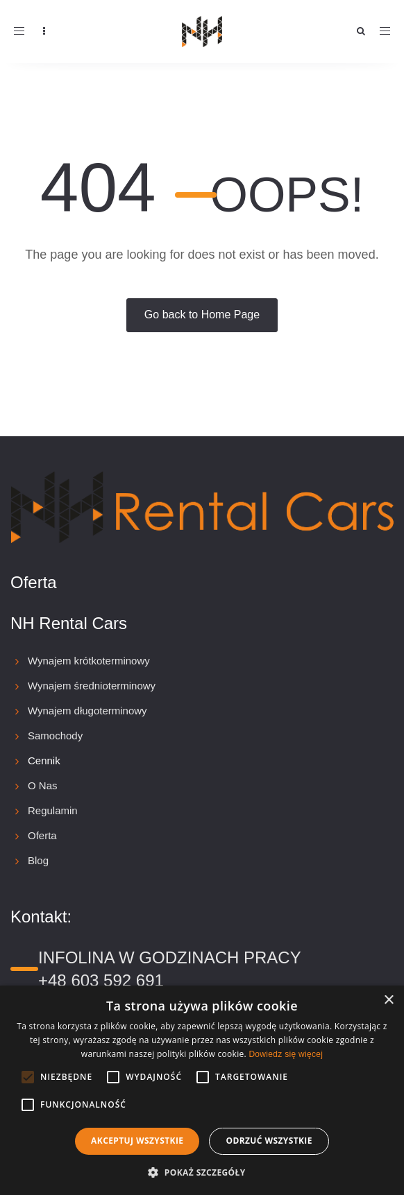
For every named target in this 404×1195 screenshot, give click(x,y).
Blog (38, 860)
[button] (201, 1171)
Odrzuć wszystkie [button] (269, 1140)
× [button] (388, 1000)
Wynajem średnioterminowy (91, 685)
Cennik (44, 760)
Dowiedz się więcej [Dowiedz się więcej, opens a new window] (286, 1054)
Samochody (55, 735)
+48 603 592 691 (101, 980)
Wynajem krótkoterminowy (89, 661)
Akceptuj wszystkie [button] (137, 1140)
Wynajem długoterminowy (87, 710)
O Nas (43, 785)
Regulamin (53, 810)
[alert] (202, 1090)
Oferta (42, 835)
